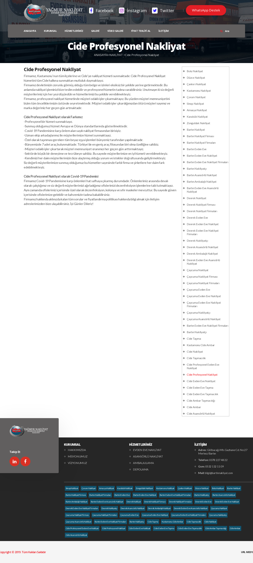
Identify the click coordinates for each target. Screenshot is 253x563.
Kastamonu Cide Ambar (201, 345)
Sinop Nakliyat (195, 103)
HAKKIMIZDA (77, 449)
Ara (224, 31)
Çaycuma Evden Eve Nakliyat (204, 296)
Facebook (101, 11)
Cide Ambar (194, 407)
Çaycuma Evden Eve (198, 289)
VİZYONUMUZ (77, 462)
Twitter (163, 11)
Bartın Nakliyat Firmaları (201, 142)
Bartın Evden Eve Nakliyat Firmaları (207, 162)
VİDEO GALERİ (115, 30)
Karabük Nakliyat (197, 116)
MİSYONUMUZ (77, 456)
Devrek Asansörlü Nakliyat (202, 247)
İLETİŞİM (163, 30)
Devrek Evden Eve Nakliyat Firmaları (82, 508)
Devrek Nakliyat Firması (201, 204)
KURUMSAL (50, 30)
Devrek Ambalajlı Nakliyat (202, 253)
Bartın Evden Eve (196, 149)
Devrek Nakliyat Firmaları (202, 211)
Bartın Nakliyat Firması (200, 136)
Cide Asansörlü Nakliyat (201, 413)
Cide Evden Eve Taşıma (200, 387)
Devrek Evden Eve (197, 217)
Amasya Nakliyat (197, 110)
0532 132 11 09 (214, 466)
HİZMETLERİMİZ (74, 30)
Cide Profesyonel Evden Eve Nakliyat (82, 528)
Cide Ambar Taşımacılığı (201, 400)
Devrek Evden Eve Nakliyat (203, 224)
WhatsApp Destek (206, 10)
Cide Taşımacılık (196, 358)
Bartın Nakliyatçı (197, 168)
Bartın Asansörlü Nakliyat (202, 175)
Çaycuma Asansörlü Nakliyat (203, 319)
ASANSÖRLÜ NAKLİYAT (148, 456)
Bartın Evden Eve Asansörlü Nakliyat (107, 501)
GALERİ (95, 30)
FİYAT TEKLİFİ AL (141, 30)
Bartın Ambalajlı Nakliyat (201, 181)
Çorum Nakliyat (196, 97)
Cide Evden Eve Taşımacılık (202, 394)
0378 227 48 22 (218, 459)
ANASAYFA (30, 30)
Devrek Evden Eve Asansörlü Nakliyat (190, 508)
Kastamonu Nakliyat (199, 90)
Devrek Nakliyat (196, 198)
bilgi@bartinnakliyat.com (219, 472)
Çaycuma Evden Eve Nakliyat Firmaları (188, 515)
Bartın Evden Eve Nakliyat (202, 155)
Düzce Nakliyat (196, 77)
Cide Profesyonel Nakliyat (142, 55)
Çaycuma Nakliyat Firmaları (203, 283)
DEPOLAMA (140, 469)
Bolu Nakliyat (195, 71)
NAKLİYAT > (117, 55)
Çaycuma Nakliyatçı (198, 312)
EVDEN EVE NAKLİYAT (147, 449)
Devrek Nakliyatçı (197, 240)
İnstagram (133, 11)
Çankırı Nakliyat (196, 84)
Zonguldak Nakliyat (198, 123)
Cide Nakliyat (195, 351)
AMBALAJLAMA (143, 462)
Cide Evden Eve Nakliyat (201, 381)
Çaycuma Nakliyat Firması (202, 276)
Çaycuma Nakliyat (197, 270)
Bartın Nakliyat (196, 129)
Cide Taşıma (194, 338)
